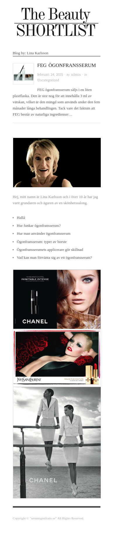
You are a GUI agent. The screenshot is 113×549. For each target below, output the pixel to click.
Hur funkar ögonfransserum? (39, 225)
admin (76, 75)
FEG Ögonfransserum (66, 65)
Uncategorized (48, 80)
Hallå (21, 217)
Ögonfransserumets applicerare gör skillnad (50, 249)
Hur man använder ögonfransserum (44, 233)
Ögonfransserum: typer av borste (42, 241)
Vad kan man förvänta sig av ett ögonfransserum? (54, 257)
